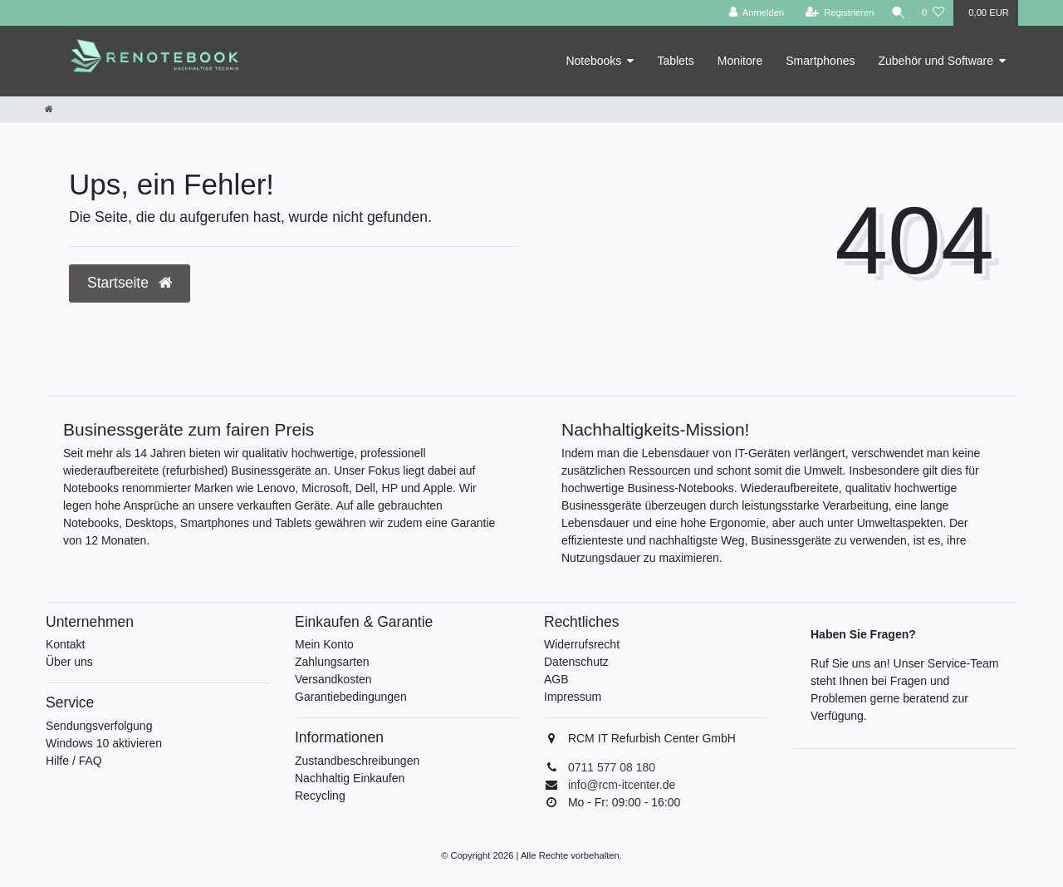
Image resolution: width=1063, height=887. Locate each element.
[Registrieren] (835, 13)
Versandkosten (333, 679)
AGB (556, 679)
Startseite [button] (129, 282)
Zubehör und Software (935, 60)
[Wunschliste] (933, 13)
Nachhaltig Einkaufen (349, 778)
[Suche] (896, 13)
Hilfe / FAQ (74, 760)
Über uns (69, 661)
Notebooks (593, 60)
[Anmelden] (753, 13)
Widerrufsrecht (582, 644)
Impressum (572, 696)
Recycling (320, 795)
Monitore (740, 60)
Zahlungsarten (332, 661)
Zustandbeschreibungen (357, 760)
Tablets (675, 60)
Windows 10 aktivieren (104, 743)
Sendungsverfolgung (99, 725)
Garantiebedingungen (351, 696)
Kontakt (65, 644)
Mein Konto (324, 644)
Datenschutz (576, 661)
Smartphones (820, 60)
